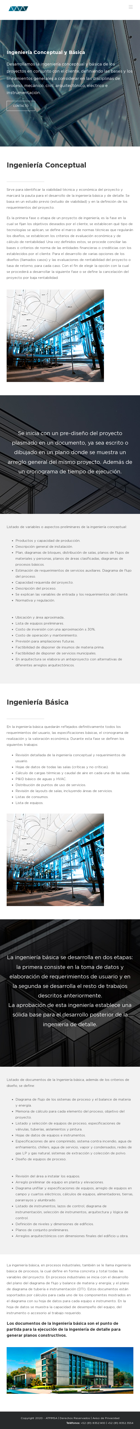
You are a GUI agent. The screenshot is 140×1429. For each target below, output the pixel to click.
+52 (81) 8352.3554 (120, 1422)
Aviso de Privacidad (105, 1418)
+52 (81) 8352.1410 (93, 1422)
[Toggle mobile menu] (131, 6)
